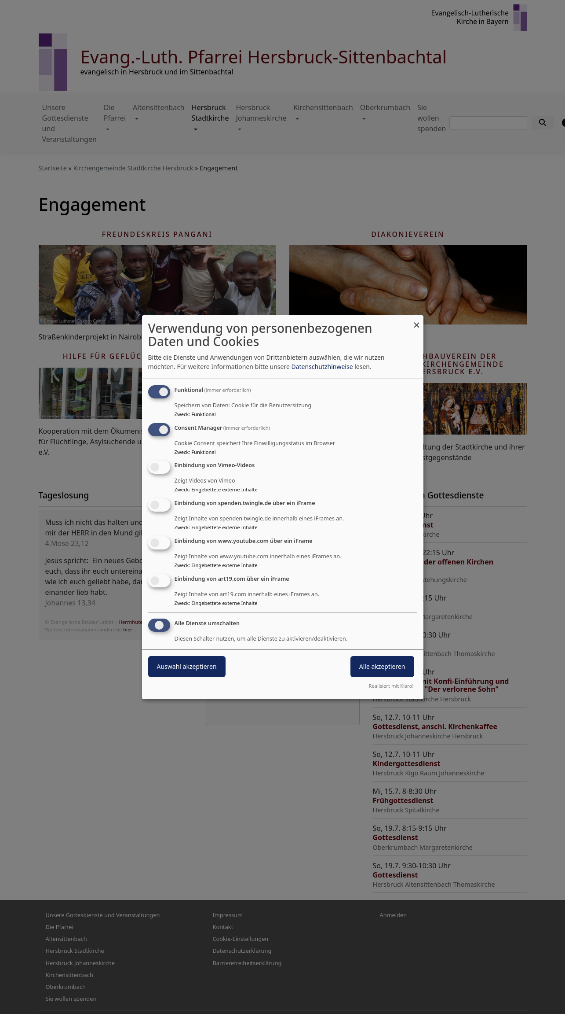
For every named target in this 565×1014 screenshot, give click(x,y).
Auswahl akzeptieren (187, 666)
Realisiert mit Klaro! (391, 685)
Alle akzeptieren (382, 666)
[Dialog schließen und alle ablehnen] (416, 320)
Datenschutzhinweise (322, 366)
